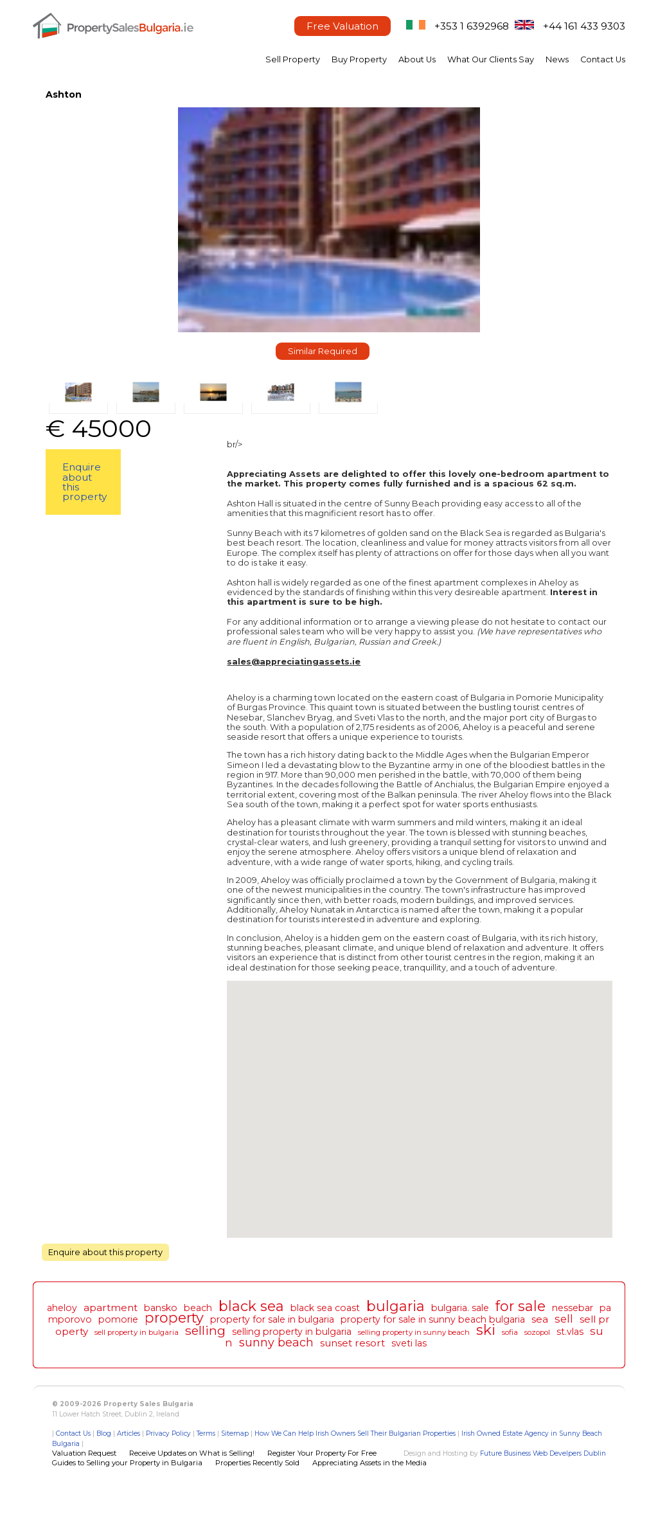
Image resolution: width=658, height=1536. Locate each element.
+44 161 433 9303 (584, 26)
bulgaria (395, 1306)
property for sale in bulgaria (272, 1319)
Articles (128, 1433)
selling (205, 1330)
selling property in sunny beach (414, 1332)
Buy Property (359, 59)
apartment (111, 1307)
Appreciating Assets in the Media (369, 1462)
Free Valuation (342, 26)
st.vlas (569, 1331)
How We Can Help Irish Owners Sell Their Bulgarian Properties (355, 1433)
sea (539, 1319)
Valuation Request (84, 1453)
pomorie (118, 1319)
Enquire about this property (84, 482)
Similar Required (322, 351)
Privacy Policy (168, 1433)
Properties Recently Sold (257, 1462)
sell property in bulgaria (136, 1332)
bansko (160, 1308)
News (557, 59)
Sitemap (235, 1433)
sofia (510, 1332)
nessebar (572, 1308)
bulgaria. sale (460, 1308)
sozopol (537, 1332)
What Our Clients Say (490, 59)
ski (485, 1329)
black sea (251, 1306)
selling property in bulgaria (291, 1331)
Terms (206, 1433)
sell (564, 1318)
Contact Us (602, 59)
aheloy (62, 1308)
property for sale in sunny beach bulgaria (433, 1319)
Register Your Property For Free (322, 1453)
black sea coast (325, 1308)
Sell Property (292, 59)
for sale (520, 1306)
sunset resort (352, 1343)
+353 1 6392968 (471, 26)
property (174, 1317)
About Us (417, 59)
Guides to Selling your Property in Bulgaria (127, 1462)
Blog (103, 1433)
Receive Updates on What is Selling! (191, 1453)
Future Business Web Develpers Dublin (543, 1453)
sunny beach (276, 1342)
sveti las (409, 1343)
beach (198, 1308)
